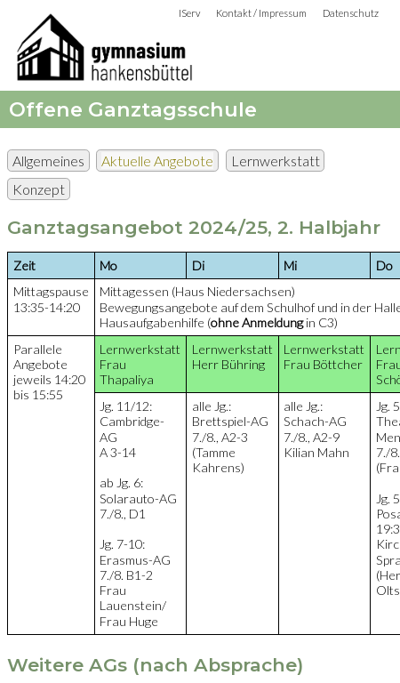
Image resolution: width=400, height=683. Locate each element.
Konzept (38, 189)
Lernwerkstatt (275, 160)
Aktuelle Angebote (157, 160)
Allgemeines (48, 160)
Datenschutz (351, 13)
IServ (189, 13)
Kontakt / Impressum (261, 13)
